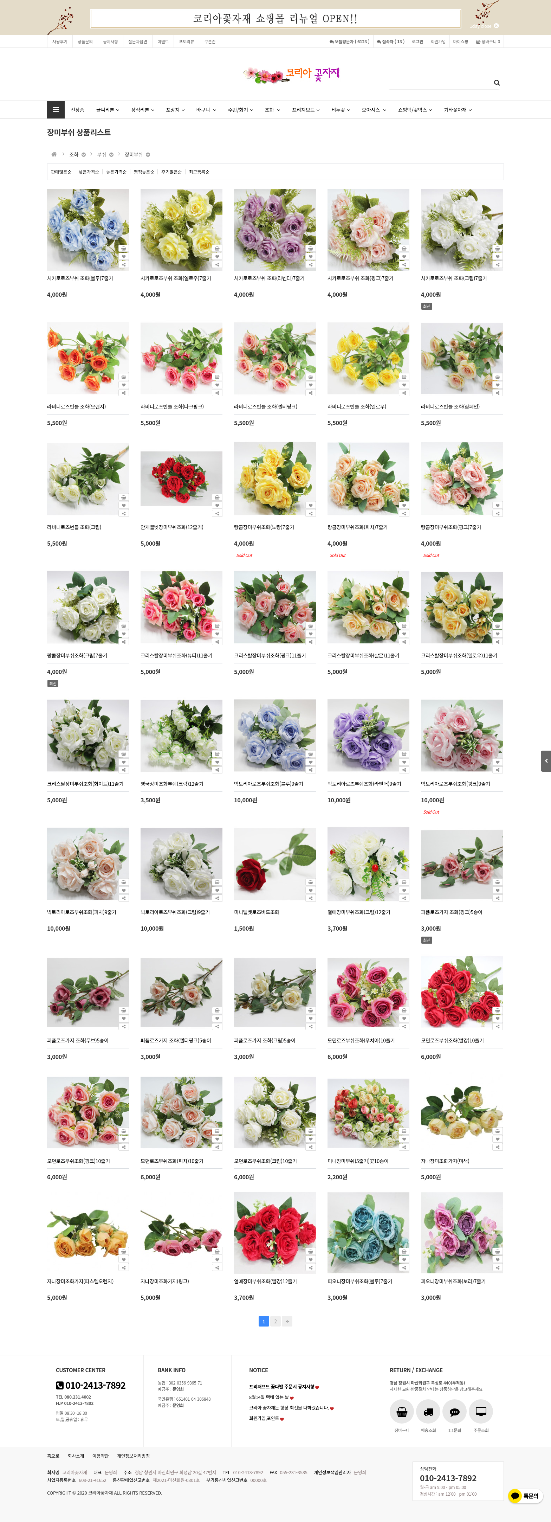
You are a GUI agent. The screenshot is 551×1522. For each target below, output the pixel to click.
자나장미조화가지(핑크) (165, 1281)
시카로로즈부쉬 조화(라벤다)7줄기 (269, 278)
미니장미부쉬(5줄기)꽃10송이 (358, 1160)
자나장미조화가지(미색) (445, 1160)
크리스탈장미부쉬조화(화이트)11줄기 (85, 783)
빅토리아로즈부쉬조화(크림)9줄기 (175, 912)
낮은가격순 (89, 171)
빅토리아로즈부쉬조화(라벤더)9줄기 (364, 783)
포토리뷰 (186, 41)
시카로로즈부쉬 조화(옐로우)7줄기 (176, 278)
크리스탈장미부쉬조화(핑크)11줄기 (270, 655)
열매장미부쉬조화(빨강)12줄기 (265, 1281)
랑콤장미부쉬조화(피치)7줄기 (358, 527)
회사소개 (76, 1455)
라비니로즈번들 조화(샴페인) (450, 406)
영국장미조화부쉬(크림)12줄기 (172, 783)
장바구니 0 (488, 41)
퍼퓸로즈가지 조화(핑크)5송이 (451, 912)
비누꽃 (340, 109)
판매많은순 (61, 171)
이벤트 (163, 41)
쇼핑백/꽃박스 (415, 109)
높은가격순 (116, 171)
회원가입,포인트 (264, 1418)
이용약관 (100, 1455)
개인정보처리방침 (133, 1455)
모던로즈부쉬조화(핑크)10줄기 (78, 1160)
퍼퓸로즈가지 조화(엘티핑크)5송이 (176, 1040)
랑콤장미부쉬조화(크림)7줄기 (77, 655)
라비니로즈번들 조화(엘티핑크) (265, 406)
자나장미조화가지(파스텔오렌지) (80, 1281)
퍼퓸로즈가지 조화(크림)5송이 (265, 1040)
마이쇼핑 (460, 41)
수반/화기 (240, 109)
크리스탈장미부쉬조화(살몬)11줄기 (364, 655)
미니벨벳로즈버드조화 (256, 912)
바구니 (206, 109)
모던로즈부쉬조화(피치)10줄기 (172, 1160)
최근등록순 (199, 171)
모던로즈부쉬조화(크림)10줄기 (265, 1160)
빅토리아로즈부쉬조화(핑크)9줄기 (455, 783)
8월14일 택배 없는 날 (269, 1397)
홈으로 (53, 1455)
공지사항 (110, 41)
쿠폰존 (209, 41)
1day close (484, 26)
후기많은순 (171, 171)
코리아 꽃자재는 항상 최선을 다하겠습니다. (289, 1407)
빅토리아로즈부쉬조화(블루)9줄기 (268, 783)
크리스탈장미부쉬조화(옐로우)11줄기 (459, 655)
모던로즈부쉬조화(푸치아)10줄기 (361, 1040)
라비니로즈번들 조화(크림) (74, 527)
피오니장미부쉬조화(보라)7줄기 (453, 1281)
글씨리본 (107, 109)
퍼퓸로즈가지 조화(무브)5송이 (78, 1040)
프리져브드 (305, 109)
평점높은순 (144, 171)
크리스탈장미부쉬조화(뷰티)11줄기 (177, 655)
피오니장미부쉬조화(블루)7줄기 (360, 1281)
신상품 (77, 109)
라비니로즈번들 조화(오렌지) (76, 406)
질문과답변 (137, 41)
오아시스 (374, 109)
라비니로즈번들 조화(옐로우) (357, 406)
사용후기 (59, 41)
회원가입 (438, 41)
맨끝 (287, 1321)
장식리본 (142, 109)
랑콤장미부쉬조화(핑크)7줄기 (451, 527)
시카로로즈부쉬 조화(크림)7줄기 (454, 278)
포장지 (175, 109)
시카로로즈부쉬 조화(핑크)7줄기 (361, 278)
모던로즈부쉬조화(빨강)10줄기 (452, 1040)
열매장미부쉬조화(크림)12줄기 (359, 912)
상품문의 (85, 41)
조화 (272, 109)
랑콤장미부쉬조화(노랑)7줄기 (264, 527)
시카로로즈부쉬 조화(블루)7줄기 (80, 278)
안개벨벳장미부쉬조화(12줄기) (172, 527)
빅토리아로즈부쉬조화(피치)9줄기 (81, 912)
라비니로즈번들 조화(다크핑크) (172, 406)
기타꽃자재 (457, 109)
